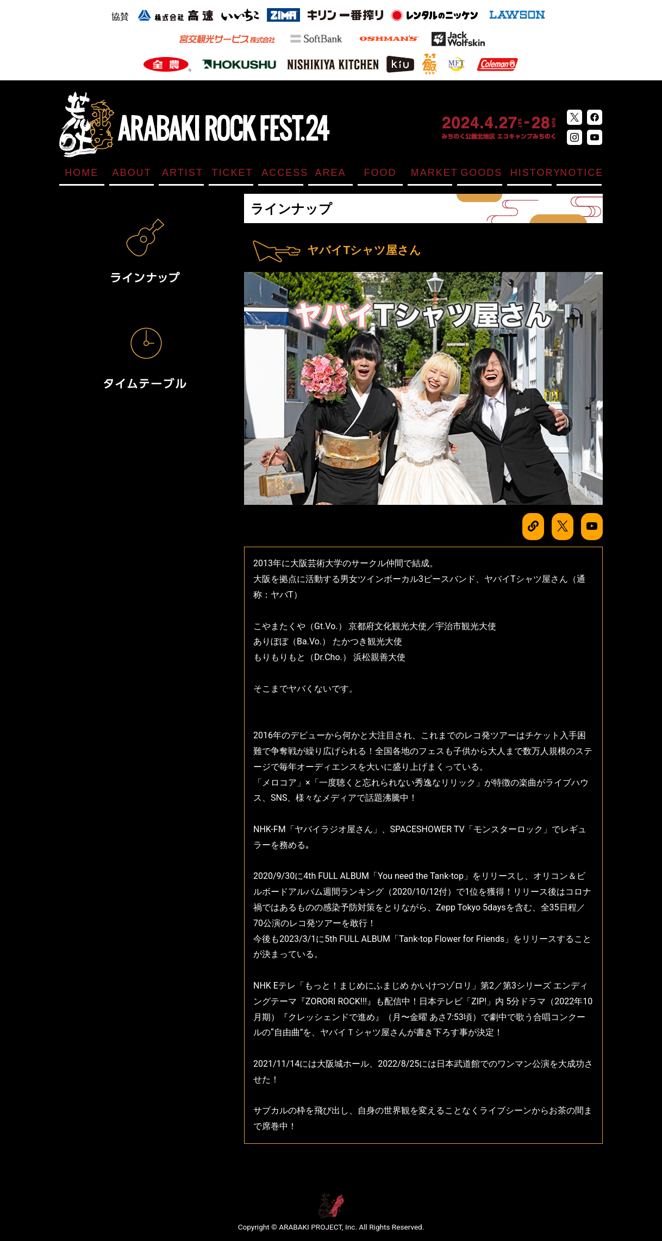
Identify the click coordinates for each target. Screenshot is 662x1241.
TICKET (232, 172)
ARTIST (182, 172)
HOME (81, 172)
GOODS (481, 172)
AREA (330, 172)
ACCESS (282, 172)
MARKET (432, 172)
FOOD (380, 172)
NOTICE (581, 172)
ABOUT (132, 172)
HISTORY (531, 172)
